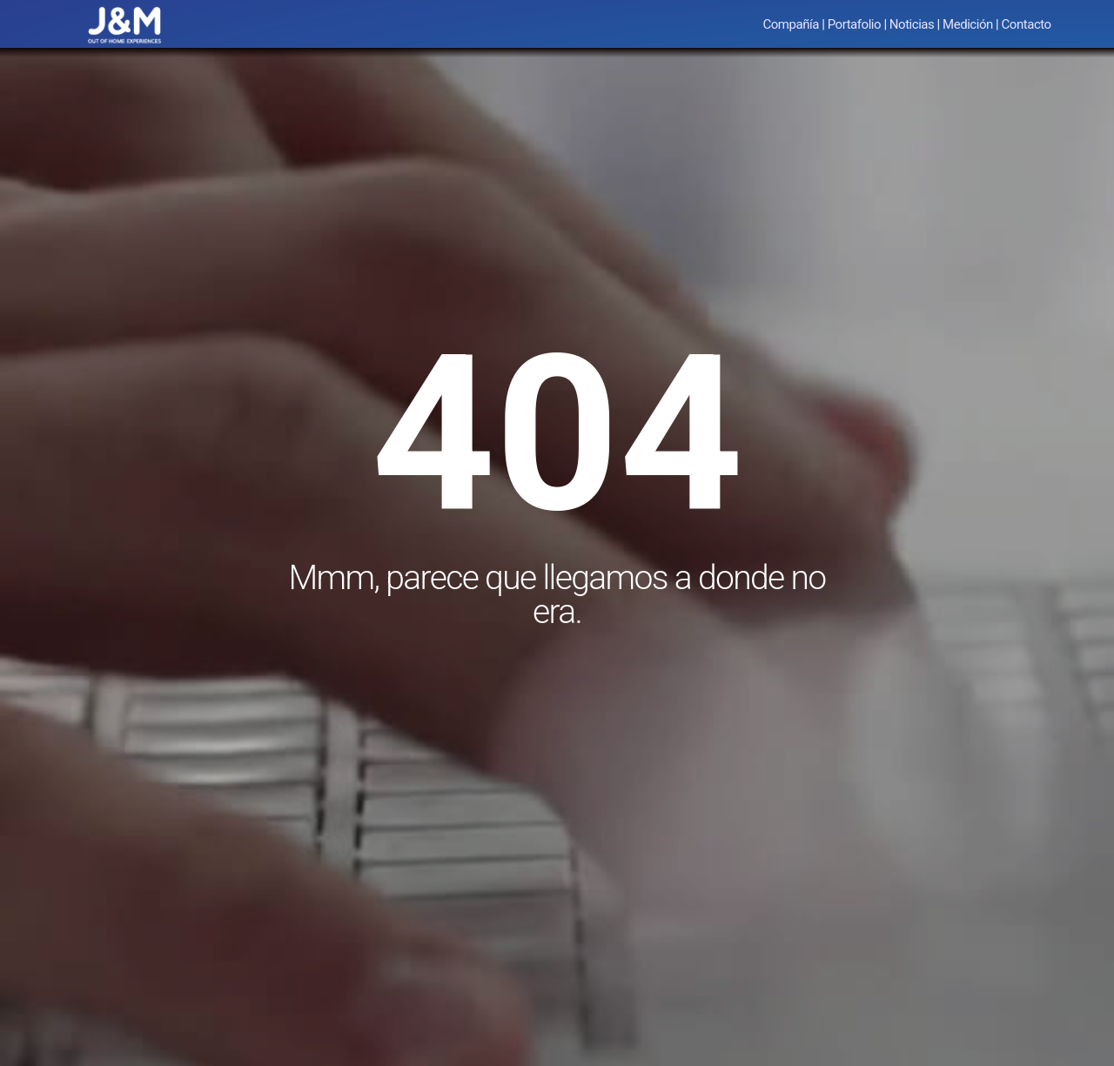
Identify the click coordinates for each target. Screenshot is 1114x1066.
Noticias (912, 24)
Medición (968, 24)
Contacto (1026, 24)
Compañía (790, 24)
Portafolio (854, 24)
